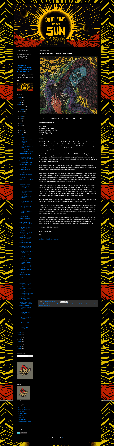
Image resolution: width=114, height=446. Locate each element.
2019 (19, 339)
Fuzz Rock (77, 303)
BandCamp (49, 239)
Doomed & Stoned (22, 413)
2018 (19, 341)
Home (68, 310)
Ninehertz (20, 415)
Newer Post (42, 310)
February (22, 130)
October (22, 111)
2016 (19, 346)
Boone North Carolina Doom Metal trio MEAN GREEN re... (26, 211)
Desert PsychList (22, 407)
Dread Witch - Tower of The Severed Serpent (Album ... (26, 181)
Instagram (57, 239)
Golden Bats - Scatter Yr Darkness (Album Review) (25, 290)
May (21, 123)
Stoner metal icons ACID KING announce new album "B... (25, 248)
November (22, 109)
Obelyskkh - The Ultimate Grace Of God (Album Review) (26, 176)
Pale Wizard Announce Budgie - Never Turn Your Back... (26, 285)
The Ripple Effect (22, 419)
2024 (19, 102)
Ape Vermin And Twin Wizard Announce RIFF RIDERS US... (26, 317)
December (22, 106)
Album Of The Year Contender (49, 303)
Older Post (94, 310)
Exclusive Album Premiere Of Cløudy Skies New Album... (26, 229)
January (22, 132)
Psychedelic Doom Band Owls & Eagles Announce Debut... (26, 146)
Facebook (41, 239)
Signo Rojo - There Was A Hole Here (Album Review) (26, 234)
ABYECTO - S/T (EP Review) (26, 258)
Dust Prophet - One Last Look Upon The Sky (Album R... (25, 271)
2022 (19, 332)
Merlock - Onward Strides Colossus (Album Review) (26, 327)
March (21, 128)
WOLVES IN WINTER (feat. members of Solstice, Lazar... (26, 307)
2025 (19, 100)
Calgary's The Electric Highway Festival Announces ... (25, 186)
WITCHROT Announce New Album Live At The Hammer (26, 295)
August (21, 116)
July (21, 118)
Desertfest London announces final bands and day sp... (26, 136)
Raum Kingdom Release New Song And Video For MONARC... (26, 224)
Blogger (63, 437)
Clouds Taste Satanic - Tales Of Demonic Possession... (26, 141)
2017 (19, 344)
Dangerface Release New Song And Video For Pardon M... (26, 166)
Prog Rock (81, 303)
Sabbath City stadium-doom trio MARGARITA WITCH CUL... (26, 196)
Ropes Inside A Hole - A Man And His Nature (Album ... (25, 262)
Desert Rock (66, 303)
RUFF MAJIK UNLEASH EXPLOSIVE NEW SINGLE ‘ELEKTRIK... (26, 171)
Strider (49, 305)
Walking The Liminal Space (24, 409)
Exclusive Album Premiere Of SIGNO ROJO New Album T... (26, 206)
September (22, 114)
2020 (19, 337)
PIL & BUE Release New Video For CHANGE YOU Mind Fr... (26, 239)
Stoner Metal (45, 305)
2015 (19, 348)
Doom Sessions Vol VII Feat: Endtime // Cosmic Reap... (26, 276)
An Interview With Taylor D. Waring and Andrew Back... (26, 322)
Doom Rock (72, 303)
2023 (19, 104)
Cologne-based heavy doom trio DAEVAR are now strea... (26, 191)
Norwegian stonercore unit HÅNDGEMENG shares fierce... (26, 201)
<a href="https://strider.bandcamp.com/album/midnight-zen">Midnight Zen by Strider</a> (54, 269)
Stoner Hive (21, 417)
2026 (19, 97)
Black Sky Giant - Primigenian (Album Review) (25, 312)
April (21, 125)
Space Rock (91, 303)
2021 (19, 334)
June (21, 121)
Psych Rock (86, 303)
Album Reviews (59, 303)
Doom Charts (21, 411)
